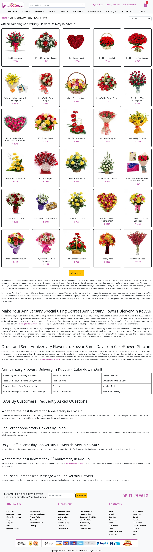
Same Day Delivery (13, 514)
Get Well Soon (63, 526)
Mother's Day (63, 517)
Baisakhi (135, 528)
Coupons (9, 523)
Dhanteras (113, 534)
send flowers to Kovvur (49, 359)
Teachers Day (63, 528)
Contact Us (34, 520)
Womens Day (85, 523)
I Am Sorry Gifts (86, 511)
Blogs (8, 520)
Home (4, 17)
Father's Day (63, 520)
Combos (64, 11)
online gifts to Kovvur (27, 324)
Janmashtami (137, 511)
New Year (83, 526)
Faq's (8, 526)
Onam (111, 523)
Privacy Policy (35, 517)
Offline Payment (12, 528)
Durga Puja (136, 514)
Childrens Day (85, 528)
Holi (134, 534)
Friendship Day (63, 523)
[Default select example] (140, 18)
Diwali (111, 514)
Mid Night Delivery (13, 517)
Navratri (135, 517)
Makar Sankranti (115, 531)
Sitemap (33, 526)
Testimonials (35, 511)
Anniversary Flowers (75, 463)
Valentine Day (63, 514)
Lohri (111, 528)
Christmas (113, 520)
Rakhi (111, 511)
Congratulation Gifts (88, 517)
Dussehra (136, 520)
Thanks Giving (85, 514)
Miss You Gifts (85, 520)
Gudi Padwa (113, 526)
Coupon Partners (36, 523)
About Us (10, 511)
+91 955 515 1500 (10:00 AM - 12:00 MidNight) (114, 4)
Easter (134, 531)
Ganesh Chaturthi (139, 526)
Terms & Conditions (37, 514)
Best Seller (12, 11)
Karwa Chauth (137, 523)
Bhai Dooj (112, 517)
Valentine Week (64, 511)
